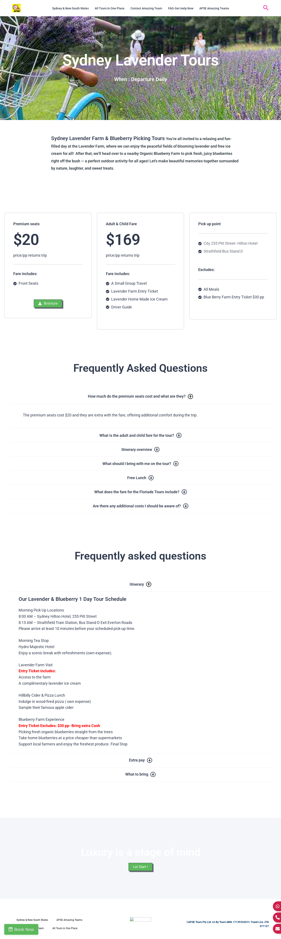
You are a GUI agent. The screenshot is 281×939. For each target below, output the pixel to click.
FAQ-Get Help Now (180, 8)
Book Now (24, 929)
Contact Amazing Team (146, 8)
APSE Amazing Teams (214, 8)
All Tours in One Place (109, 8)
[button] (266, 8)
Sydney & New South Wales (70, 8)
